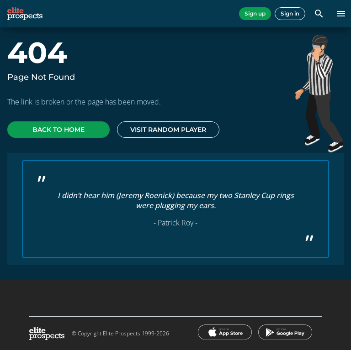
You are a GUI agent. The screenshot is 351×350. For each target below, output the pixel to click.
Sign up (255, 13)
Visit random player (168, 129)
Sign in (290, 13)
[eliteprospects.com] (25, 13)
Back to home (58, 129)
